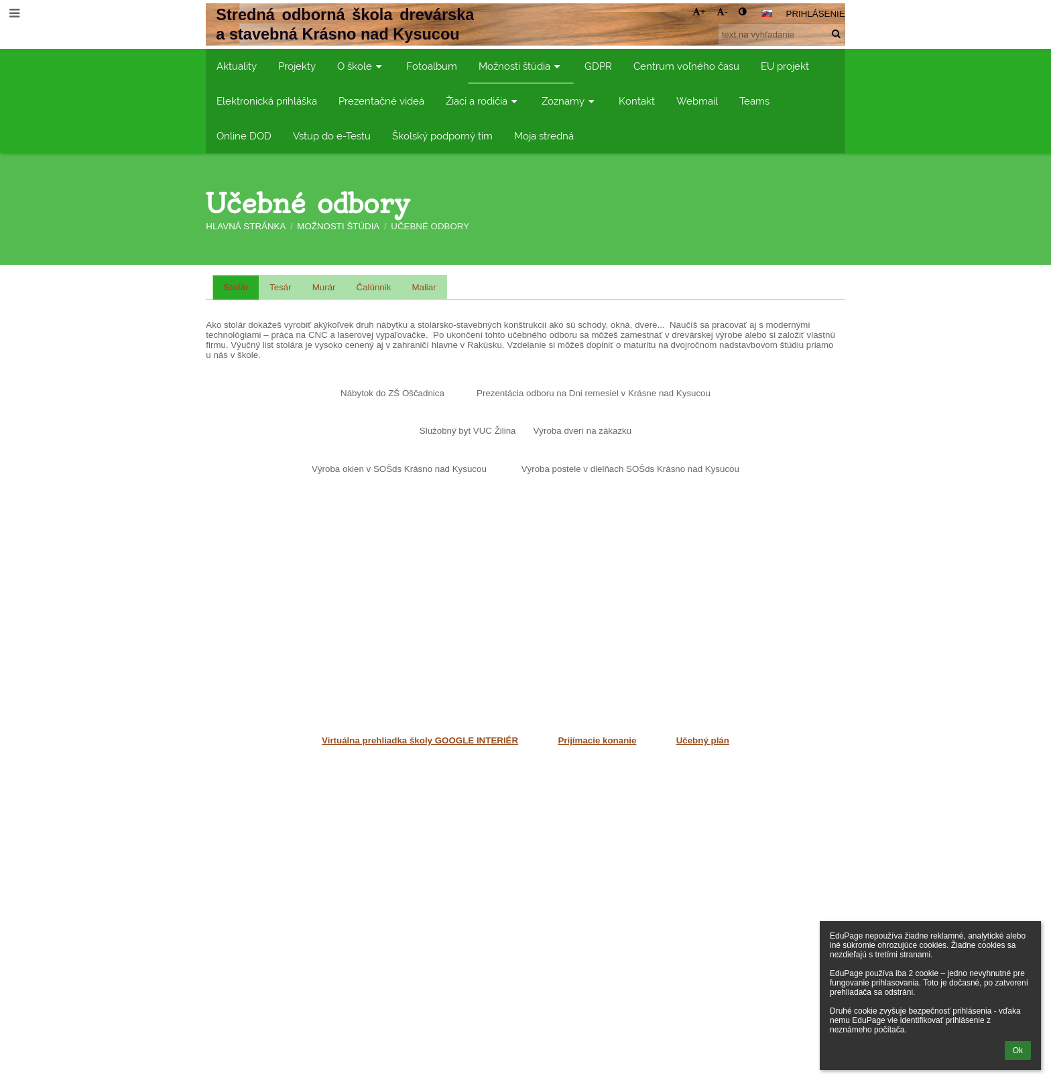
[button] (767, 13)
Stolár (236, 287)
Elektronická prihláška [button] (267, 101)
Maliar (424, 287)
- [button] (722, 12)
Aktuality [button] (237, 66)
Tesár (280, 287)
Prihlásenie (815, 14)
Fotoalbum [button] (431, 66)
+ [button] (699, 12)
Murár (324, 287)
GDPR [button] (598, 66)
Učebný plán (702, 740)
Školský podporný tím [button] (442, 135)
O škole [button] (361, 66)
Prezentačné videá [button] (381, 101)
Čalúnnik (374, 287)
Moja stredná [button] (544, 135)
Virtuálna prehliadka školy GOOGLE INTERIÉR (420, 740)
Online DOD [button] (244, 135)
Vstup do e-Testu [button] (332, 135)
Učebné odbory (430, 226)
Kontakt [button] (637, 101)
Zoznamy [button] (569, 101)
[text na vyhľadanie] (781, 34)
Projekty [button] (297, 66)
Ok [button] (1018, 1050)
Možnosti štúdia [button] (521, 66)
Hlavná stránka (246, 226)
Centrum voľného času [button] (686, 66)
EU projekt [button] (785, 66)
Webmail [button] (697, 101)
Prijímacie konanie (597, 740)
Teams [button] (754, 101)
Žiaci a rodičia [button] (483, 101)
